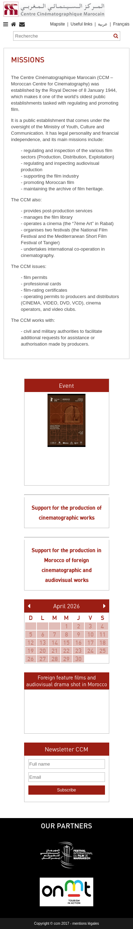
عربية (103, 24)
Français (121, 24)
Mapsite (57, 24)
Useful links (81, 24)
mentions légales (85, 923)
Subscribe (66, 790)
